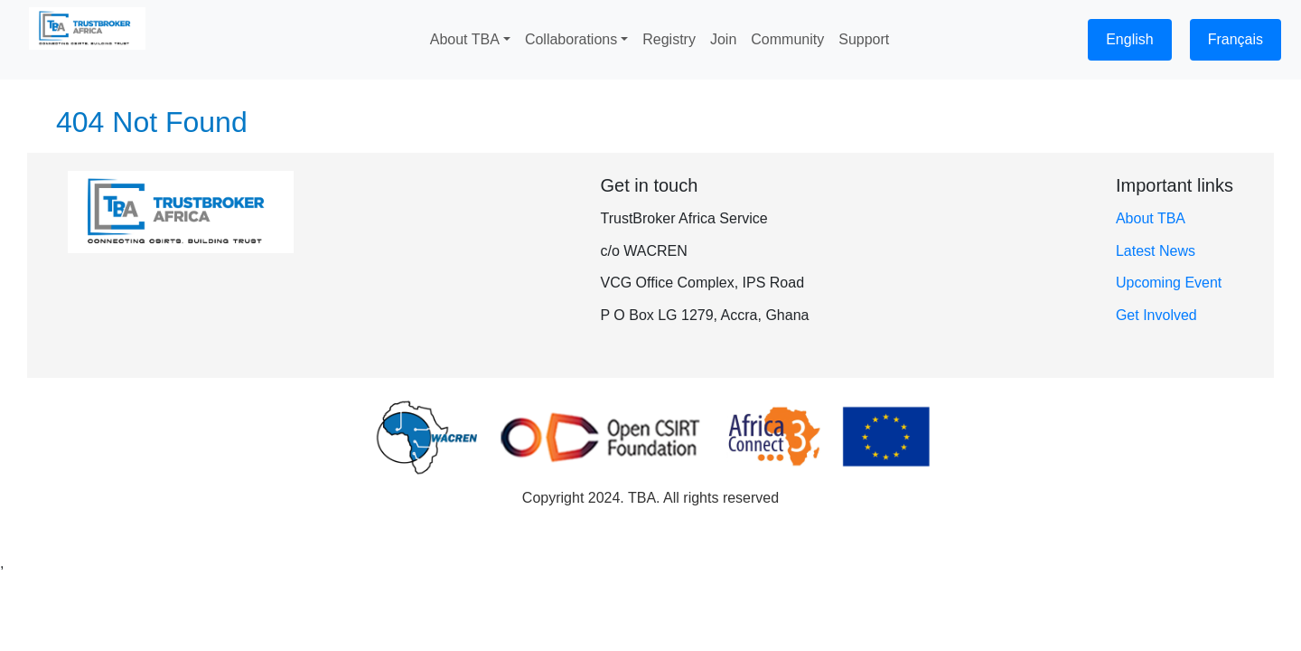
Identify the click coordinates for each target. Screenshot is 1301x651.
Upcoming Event (1168, 282)
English (1129, 39)
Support (863, 39)
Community (787, 39)
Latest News (1155, 251)
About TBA (1150, 218)
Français (1235, 39)
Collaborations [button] (571, 39)
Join (723, 39)
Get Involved (1156, 315)
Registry (669, 39)
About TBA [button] (465, 39)
